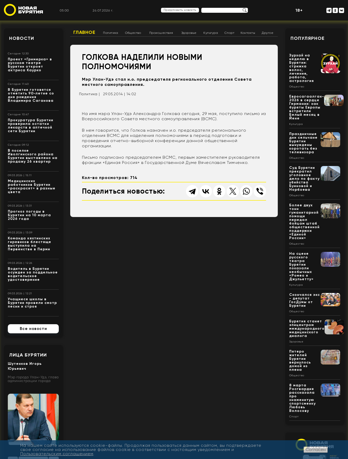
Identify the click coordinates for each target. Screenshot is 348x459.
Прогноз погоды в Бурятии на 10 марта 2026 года (29, 215)
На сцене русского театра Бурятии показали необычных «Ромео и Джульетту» (301, 266)
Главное (84, 32)
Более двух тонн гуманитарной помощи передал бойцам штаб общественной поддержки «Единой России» (304, 221)
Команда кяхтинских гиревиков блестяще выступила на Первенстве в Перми (29, 243)
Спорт (229, 33)
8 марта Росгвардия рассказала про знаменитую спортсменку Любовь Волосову (302, 398)
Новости (21, 38)
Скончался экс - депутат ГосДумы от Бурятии (304, 300)
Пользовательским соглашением (56, 453)
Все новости (33, 328)
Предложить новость (180, 10)
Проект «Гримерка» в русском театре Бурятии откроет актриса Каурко (30, 64)
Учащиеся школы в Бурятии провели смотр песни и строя (32, 303)
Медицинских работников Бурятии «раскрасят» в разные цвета (31, 186)
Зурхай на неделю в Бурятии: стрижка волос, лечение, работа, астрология (301, 68)
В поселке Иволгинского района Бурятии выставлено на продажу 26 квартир (32, 156)
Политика (110, 33)
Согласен (316, 449)
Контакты (248, 33)
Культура (210, 33)
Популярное (308, 38)
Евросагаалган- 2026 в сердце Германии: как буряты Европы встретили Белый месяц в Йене (306, 107)
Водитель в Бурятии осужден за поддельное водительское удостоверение (33, 274)
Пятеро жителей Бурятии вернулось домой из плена (300, 360)
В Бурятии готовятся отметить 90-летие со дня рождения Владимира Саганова (31, 95)
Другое (267, 33)
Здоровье (189, 33)
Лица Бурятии (28, 355)
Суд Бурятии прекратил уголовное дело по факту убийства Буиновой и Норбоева (304, 178)
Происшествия (161, 33)
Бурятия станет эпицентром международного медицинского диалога (307, 328)
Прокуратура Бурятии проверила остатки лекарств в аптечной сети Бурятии (30, 125)
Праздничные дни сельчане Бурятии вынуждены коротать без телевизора (303, 143)
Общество (133, 33)
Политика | (89, 94)
